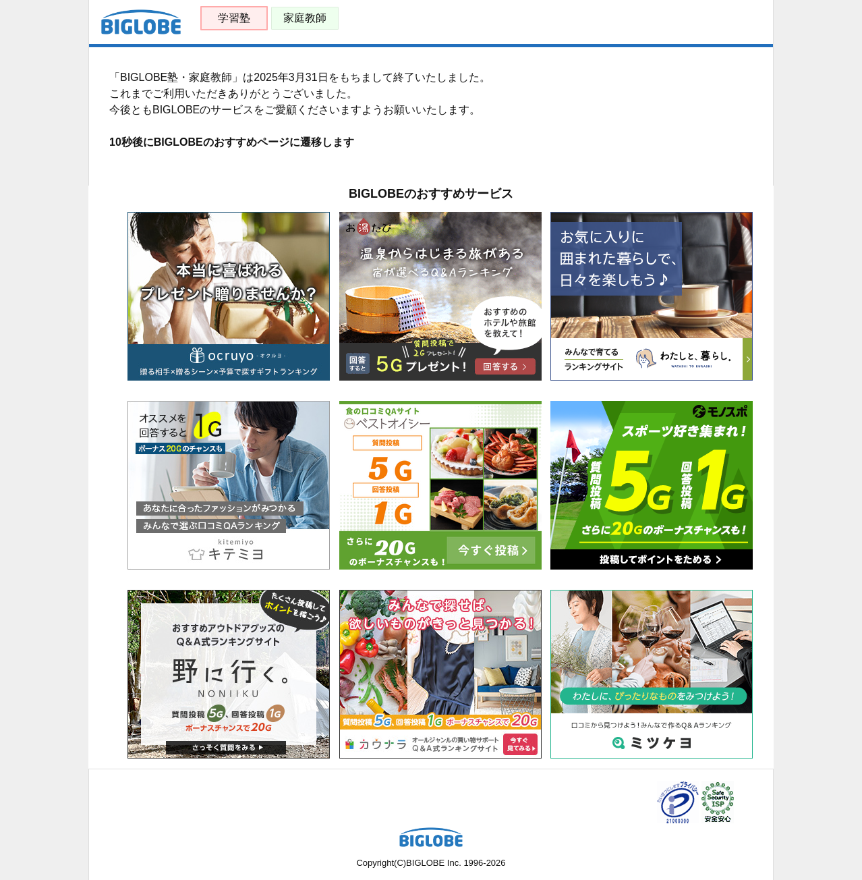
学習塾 (234, 18)
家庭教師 (304, 18)
